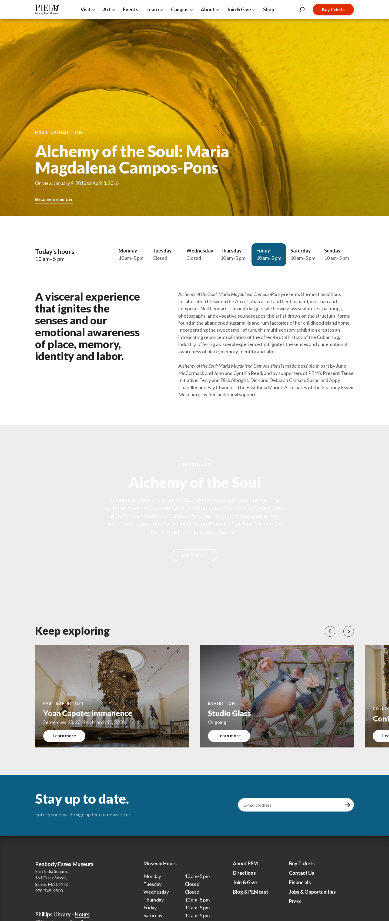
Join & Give (245, 882)
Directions (244, 873)
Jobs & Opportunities (312, 892)
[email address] (290, 805)
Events (130, 9)
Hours (82, 914)
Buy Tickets (302, 863)
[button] (330, 631)
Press (295, 901)
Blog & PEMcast (250, 892)
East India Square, (51, 871)
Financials (300, 882)
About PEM (245, 863)
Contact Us (301, 873)
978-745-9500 (49, 890)
